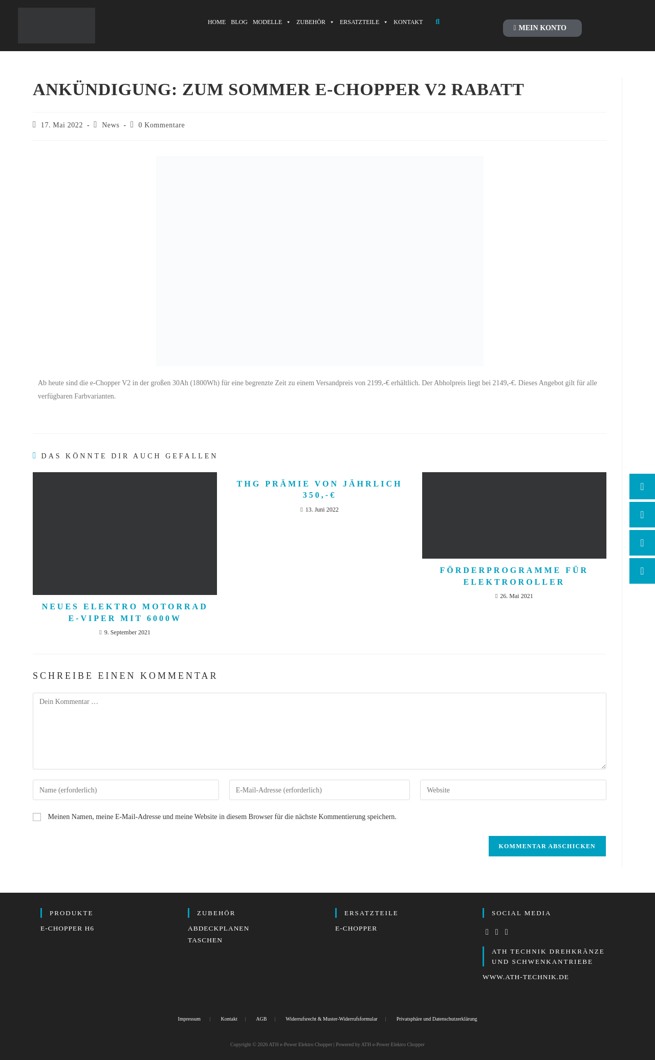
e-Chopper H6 (68, 928)
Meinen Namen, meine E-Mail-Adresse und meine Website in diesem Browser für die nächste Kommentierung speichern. (222, 817)
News (110, 125)
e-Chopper (357, 928)
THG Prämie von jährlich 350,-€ (320, 489)
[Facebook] (487, 932)
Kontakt (229, 1019)
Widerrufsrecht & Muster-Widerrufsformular (331, 1019)
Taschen (206, 940)
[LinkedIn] (507, 932)
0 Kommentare (162, 125)
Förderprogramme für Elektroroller (514, 576)
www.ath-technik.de (527, 977)
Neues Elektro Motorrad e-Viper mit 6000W (125, 612)
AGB (261, 1019)
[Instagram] (497, 932)
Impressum (189, 1019)
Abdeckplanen (220, 928)
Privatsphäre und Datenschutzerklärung (437, 1019)
